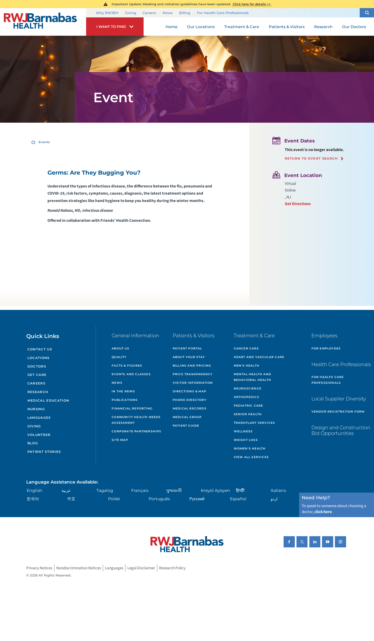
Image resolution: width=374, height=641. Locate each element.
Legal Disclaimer (141, 568)
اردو (274, 498)
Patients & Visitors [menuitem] (287, 26)
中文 (71, 498)
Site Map (120, 440)
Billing (184, 13)
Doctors (36, 366)
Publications (125, 400)
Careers (149, 13)
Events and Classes (131, 374)
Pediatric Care (248, 405)
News (167, 13)
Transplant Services (254, 422)
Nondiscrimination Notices (78, 568)
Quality (119, 357)
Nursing (36, 409)
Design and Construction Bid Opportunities (341, 430)
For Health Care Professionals (223, 13)
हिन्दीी (240, 490)
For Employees (326, 348)
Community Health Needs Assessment (136, 419)
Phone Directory (190, 400)
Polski (114, 498)
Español (238, 498)
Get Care (37, 375)
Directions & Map (189, 391)
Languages (39, 417)
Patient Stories (44, 452)
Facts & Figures (127, 365)
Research (37, 392)
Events (44, 142)
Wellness (243, 431)
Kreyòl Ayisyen (215, 490)
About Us (120, 348)
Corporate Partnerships (136, 431)
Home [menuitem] (171, 26)
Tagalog (104, 490)
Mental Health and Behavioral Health (252, 377)
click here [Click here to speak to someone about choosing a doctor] (323, 512)
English (34, 490)
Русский (196, 498)
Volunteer (39, 435)
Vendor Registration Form (338, 411)
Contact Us (39, 349)
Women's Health (250, 448)
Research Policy (172, 568)
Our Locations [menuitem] (201, 26)
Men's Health (246, 365)
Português (159, 498)
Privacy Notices (39, 568)
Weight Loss (246, 440)
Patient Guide (186, 425)
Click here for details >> (252, 4)
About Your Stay (189, 357)
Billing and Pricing (192, 365)
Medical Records (190, 408)
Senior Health (248, 414)
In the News (123, 391)
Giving (130, 13)
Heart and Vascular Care (259, 357)
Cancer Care (246, 348)
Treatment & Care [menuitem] (241, 26)
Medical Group (187, 417)
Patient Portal (187, 348)
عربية (66, 490)
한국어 (33, 498)
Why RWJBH (107, 13)
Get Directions (298, 204)
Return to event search (311, 158)
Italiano (278, 490)
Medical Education (48, 400)
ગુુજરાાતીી (174, 490)
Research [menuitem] (323, 26)
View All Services (251, 457)
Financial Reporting (132, 408)
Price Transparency (193, 374)
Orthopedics (246, 397)
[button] (367, 12)
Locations (38, 358)
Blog (32, 443)
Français (139, 490)
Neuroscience (247, 388)
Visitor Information (193, 382)
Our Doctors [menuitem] (354, 26)
